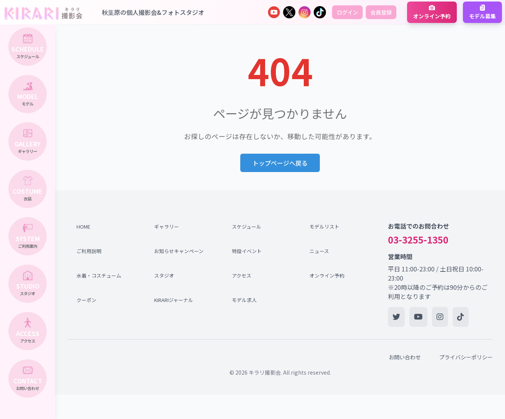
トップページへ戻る (280, 162)
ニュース (319, 251)
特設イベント (247, 251)
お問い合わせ (405, 357)
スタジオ (164, 275)
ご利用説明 (89, 251)
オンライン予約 (327, 275)
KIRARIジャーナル (173, 300)
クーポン (86, 300)
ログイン (347, 12)
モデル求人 (244, 300)
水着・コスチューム (99, 275)
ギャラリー (166, 226)
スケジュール (246, 226)
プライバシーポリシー (466, 357)
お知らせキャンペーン (177, 251)
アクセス (241, 275)
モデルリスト (324, 226)
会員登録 (381, 12)
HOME (83, 226)
